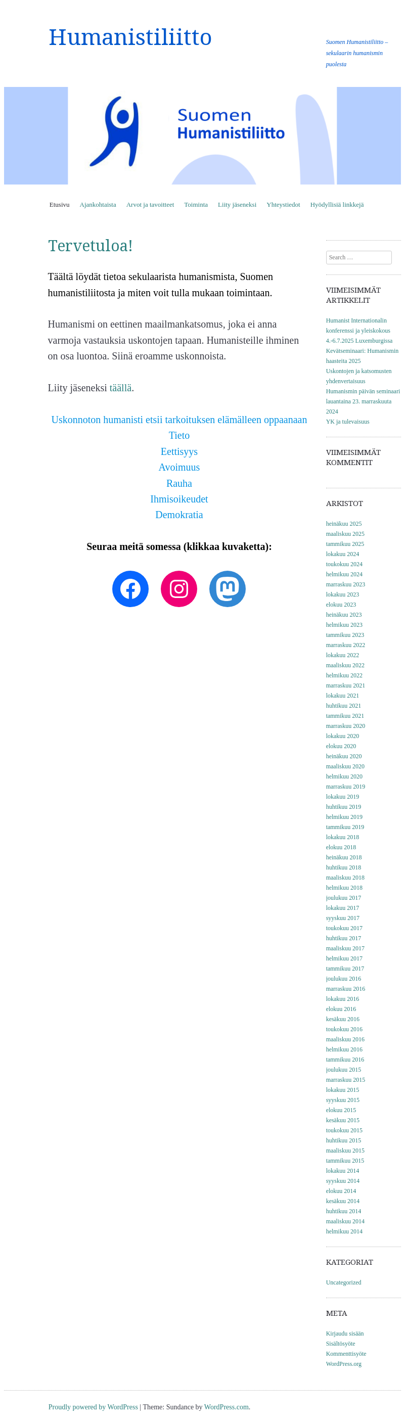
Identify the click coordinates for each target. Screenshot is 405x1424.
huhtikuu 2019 (344, 806)
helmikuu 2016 (344, 1049)
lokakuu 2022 (342, 655)
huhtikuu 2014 (344, 1211)
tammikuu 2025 (345, 543)
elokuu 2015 (341, 1110)
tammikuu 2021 (345, 715)
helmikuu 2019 (344, 816)
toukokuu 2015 (344, 1130)
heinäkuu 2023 (344, 614)
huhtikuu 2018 (344, 867)
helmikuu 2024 (344, 574)
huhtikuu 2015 (344, 1140)
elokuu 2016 (341, 1009)
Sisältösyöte (340, 1343)
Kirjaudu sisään (345, 1333)
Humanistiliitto (130, 37)
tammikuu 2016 (345, 1059)
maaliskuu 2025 (345, 533)
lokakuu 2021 (342, 695)
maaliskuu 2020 (345, 766)
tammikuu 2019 (345, 827)
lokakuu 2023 (342, 594)
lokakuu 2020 (342, 736)
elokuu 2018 (341, 847)
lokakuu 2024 (342, 554)
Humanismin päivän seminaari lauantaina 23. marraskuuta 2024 (363, 401)
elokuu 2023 (341, 604)
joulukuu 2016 (344, 978)
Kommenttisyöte (346, 1353)
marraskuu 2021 (346, 685)
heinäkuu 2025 (344, 523)
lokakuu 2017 (342, 907)
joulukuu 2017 (344, 897)
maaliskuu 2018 (345, 877)
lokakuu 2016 (342, 998)
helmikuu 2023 (344, 624)
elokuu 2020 (341, 746)
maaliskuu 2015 (345, 1150)
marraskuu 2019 (346, 786)
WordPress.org (344, 1363)
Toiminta (196, 204)
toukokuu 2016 (344, 1029)
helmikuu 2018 (344, 887)
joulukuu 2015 (344, 1069)
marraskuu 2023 (346, 584)
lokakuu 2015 (342, 1089)
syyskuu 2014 (342, 1180)
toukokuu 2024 (344, 564)
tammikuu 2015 (345, 1160)
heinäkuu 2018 (344, 857)
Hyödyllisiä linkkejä (337, 204)
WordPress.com (226, 1407)
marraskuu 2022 (346, 645)
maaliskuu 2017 (345, 948)
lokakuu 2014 (342, 1170)
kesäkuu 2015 (342, 1120)
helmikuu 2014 (344, 1231)
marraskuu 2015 (346, 1079)
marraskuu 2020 (346, 725)
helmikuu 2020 (344, 776)
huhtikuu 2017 (344, 938)
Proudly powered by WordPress (93, 1407)
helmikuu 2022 (344, 675)
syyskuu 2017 (342, 918)
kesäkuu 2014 (342, 1201)
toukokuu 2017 (344, 928)
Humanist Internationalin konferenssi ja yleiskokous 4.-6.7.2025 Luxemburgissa (359, 330)
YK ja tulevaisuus (348, 421)
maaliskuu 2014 (345, 1221)
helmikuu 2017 (344, 958)
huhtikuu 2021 (344, 705)
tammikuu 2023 (345, 634)
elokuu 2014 (341, 1191)
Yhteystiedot (283, 204)
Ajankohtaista (98, 204)
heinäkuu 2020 (344, 756)
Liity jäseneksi (237, 204)
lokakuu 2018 (342, 837)
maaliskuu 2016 (345, 1039)
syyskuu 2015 (342, 1100)
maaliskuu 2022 (345, 665)
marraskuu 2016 (346, 988)
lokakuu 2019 (342, 796)
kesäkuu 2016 (342, 1019)
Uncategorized (344, 1282)
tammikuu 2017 (345, 968)
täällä (120, 387)
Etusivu (60, 204)
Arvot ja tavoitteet (150, 204)
